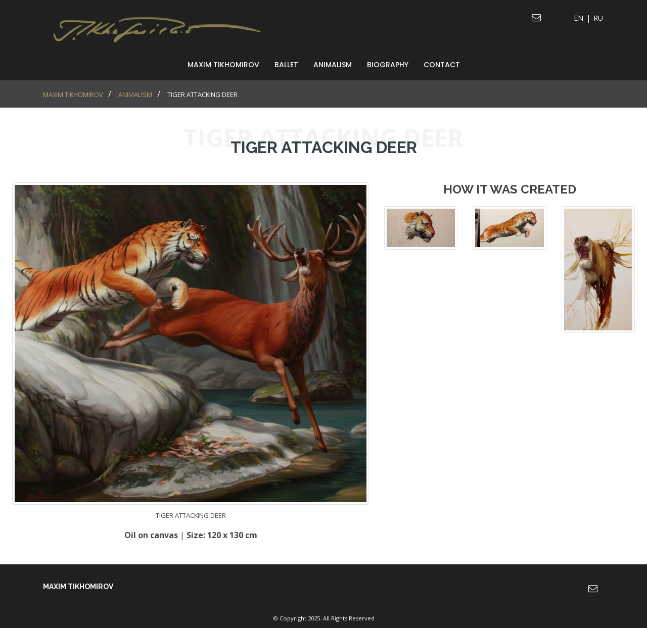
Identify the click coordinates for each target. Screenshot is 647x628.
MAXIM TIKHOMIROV (223, 65)
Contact (442, 65)
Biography (387, 65)
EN (578, 18)
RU (598, 18)
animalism (332, 65)
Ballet (286, 65)
